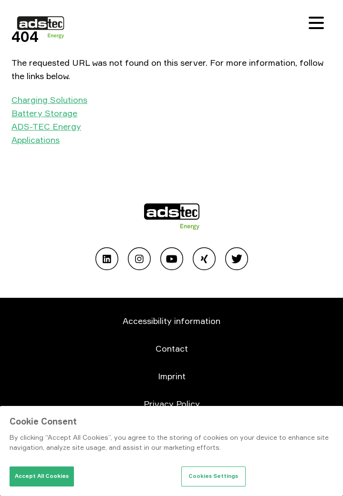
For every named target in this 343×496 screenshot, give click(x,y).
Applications (35, 139)
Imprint (172, 376)
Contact (172, 348)
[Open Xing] (204, 260)
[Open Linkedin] (106, 260)
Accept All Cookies (42, 476)
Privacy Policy (172, 403)
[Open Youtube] (171, 260)
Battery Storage (44, 113)
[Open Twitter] (236, 260)
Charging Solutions (49, 99)
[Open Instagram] (139, 260)
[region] (171, 451)
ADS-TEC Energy (46, 126)
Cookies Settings (213, 476)
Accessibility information (171, 320)
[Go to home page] (171, 218)
